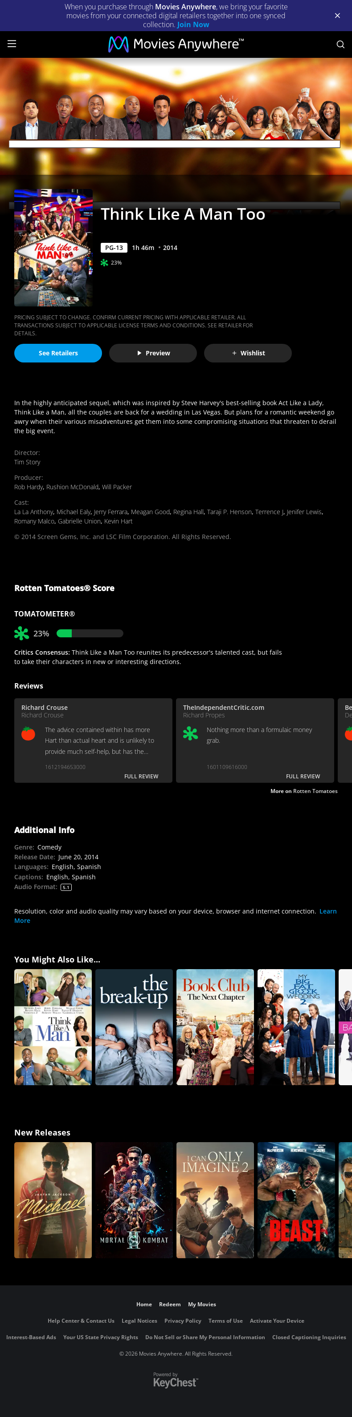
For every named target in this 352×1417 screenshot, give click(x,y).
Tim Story (27, 462)
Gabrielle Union (79, 521)
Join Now (193, 24)
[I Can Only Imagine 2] (215, 1200)
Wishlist (248, 353)
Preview (153, 353)
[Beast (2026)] (296, 1200)
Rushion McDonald (72, 487)
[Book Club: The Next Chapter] (215, 1027)
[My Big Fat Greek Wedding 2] (296, 1027)
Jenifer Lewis (304, 511)
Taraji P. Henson (229, 511)
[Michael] (53, 1200)
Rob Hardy (28, 487)
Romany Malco (34, 521)
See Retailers (58, 353)
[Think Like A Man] (53, 1027)
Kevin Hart (118, 521)
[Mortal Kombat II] (134, 1200)
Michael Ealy (73, 511)
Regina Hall (188, 511)
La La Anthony (33, 511)
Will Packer (117, 487)
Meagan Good (150, 511)
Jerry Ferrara (110, 511)
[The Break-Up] (134, 1027)
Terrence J (269, 511)
